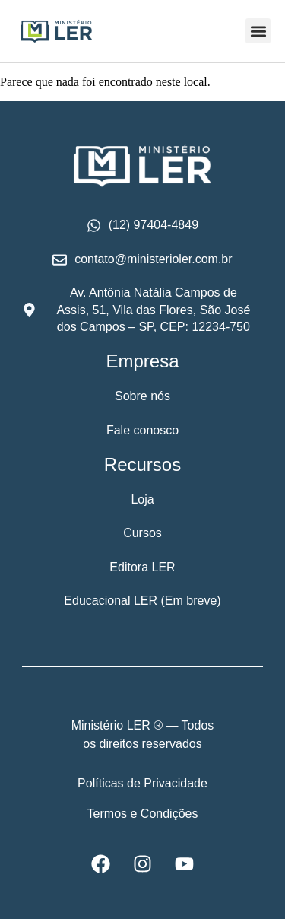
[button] (258, 30)
